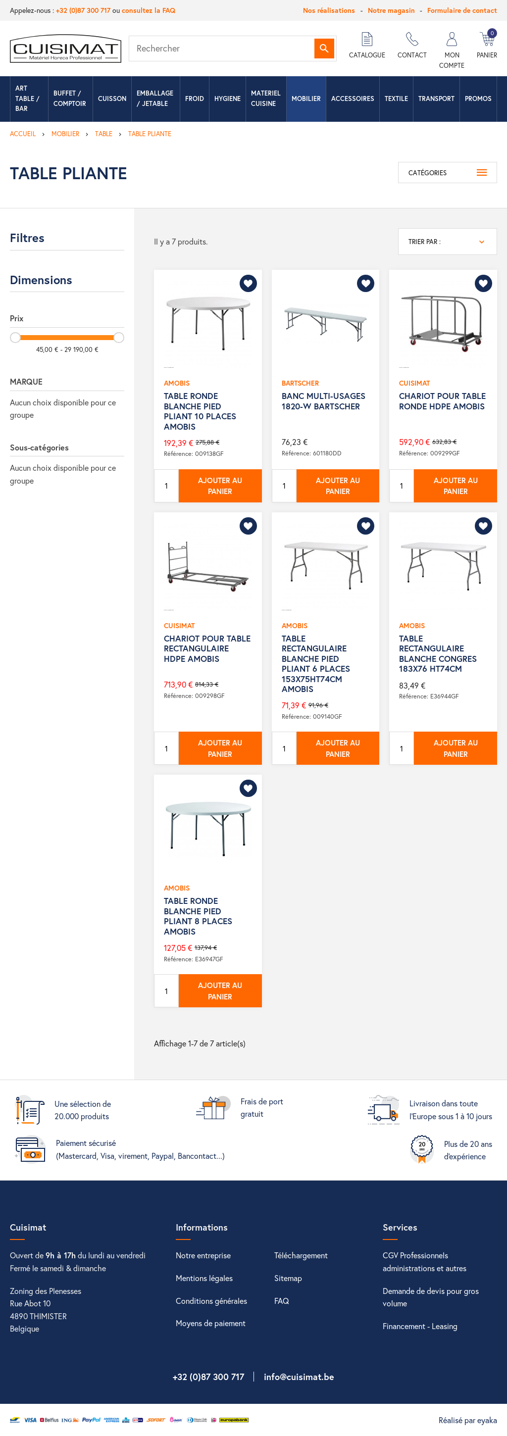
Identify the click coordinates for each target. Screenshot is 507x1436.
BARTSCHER (300, 383)
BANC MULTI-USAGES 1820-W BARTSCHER (323, 400)
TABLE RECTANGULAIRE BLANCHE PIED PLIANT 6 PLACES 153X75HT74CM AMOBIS (316, 663)
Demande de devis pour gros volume (431, 1297)
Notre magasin (391, 10)
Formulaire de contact (462, 10)
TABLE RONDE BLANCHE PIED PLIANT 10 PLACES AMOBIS (200, 411)
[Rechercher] (233, 48)
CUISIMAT (414, 383)
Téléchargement (301, 1255)
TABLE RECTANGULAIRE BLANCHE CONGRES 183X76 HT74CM (438, 653)
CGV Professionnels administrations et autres (424, 1261)
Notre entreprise (203, 1255)
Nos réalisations (329, 10)
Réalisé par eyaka (468, 1420)
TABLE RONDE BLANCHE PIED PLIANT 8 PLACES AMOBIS (198, 916)
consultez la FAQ (148, 10)
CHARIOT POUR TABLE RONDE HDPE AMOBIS (442, 400)
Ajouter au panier (220, 485)
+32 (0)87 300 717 (83, 10)
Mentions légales (204, 1278)
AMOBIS (177, 383)
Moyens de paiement (211, 1323)
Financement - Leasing (420, 1326)
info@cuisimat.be (299, 1377)
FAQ (281, 1300)
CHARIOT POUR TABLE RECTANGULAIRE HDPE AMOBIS (207, 648)
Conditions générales (211, 1300)
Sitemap (288, 1278)
